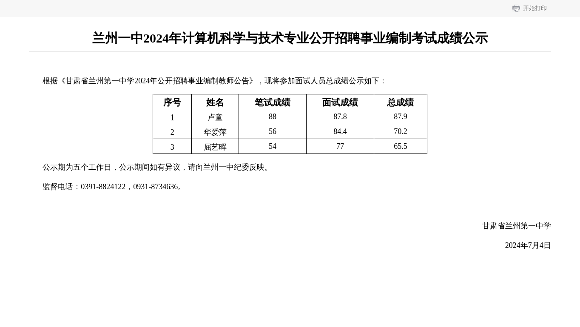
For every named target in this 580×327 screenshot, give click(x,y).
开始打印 (535, 8)
